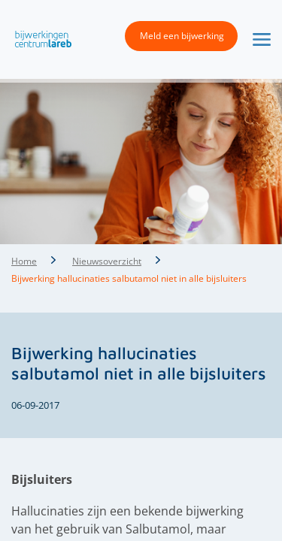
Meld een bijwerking (182, 35)
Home (24, 261)
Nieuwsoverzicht (106, 261)
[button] (39, 38)
